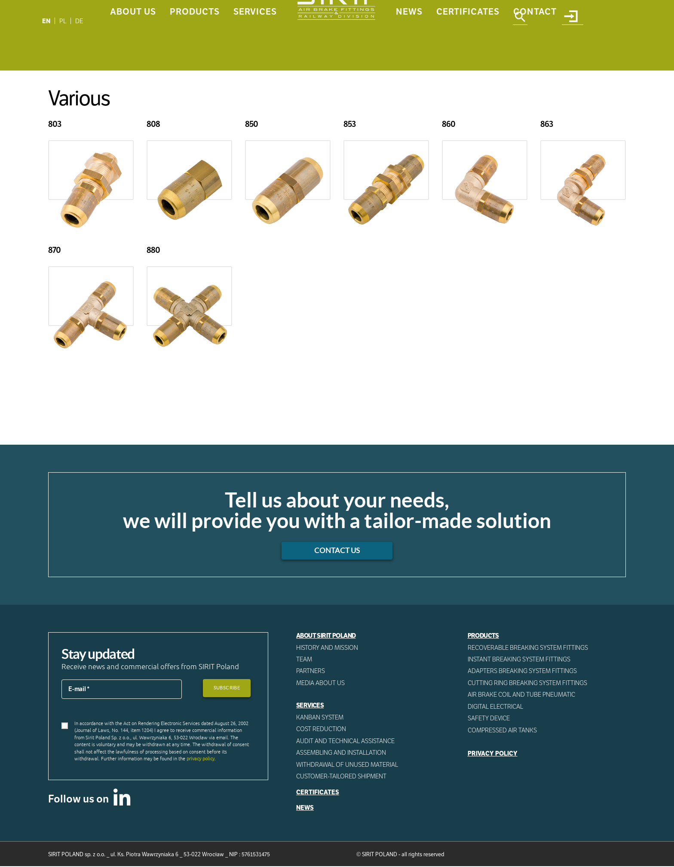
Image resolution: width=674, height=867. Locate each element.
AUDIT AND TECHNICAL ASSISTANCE (345, 741)
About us (133, 46)
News (409, 46)
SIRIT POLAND (379, 855)
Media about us (320, 683)
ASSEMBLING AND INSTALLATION (341, 753)
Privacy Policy (493, 754)
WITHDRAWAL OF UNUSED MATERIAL (347, 765)
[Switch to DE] (79, 21)
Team (304, 660)
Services (255, 46)
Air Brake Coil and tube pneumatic (522, 695)
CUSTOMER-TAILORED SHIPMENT (342, 777)
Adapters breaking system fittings (523, 671)
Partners (310, 671)
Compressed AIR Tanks (503, 731)
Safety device (489, 719)
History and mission (327, 648)
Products (195, 46)
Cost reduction (321, 729)
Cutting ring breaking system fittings (528, 683)
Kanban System (320, 718)
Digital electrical (496, 707)
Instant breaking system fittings (519, 660)
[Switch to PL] (63, 21)
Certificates (467, 46)
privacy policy (200, 759)
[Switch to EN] (46, 21)
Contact (535, 46)
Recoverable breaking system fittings (529, 648)
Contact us (337, 551)
